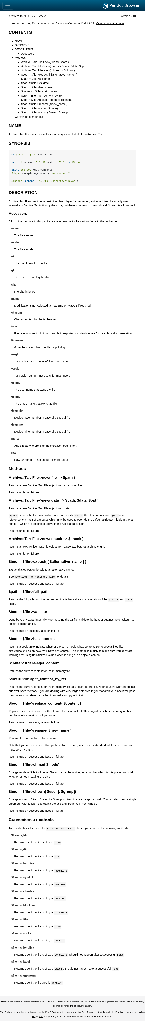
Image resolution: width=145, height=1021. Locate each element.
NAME (19, 40)
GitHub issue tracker (94, 1002)
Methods (20, 57)
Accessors (27, 53)
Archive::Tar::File (19, 16)
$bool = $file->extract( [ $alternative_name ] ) (49, 74)
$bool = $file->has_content (37, 87)
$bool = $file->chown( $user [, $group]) (45, 112)
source (34, 16)
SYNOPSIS (22, 45)
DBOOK (51, 1002)
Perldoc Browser (121, 6)
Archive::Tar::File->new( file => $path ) (45, 62)
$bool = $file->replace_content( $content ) (47, 99)
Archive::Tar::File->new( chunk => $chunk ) (48, 70)
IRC (41, 1016)
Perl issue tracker (124, 1012)
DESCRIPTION (24, 49)
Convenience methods (29, 116)
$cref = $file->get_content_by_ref (41, 95)
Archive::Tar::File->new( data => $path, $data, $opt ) (53, 66)
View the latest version (110, 23)
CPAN (42, 16)
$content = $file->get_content (39, 91)
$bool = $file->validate (35, 83)
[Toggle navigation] (7, 6)
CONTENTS (20, 32)
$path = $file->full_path (35, 78)
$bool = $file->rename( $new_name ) (44, 104)
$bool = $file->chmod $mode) (39, 108)
